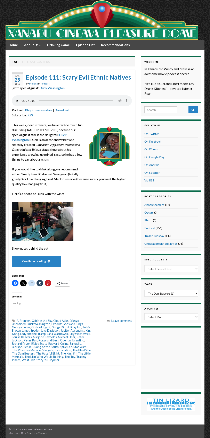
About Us (32, 45)
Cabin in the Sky (42, 320)
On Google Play (154, 157)
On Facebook (152, 141)
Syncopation (63, 350)
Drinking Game (58, 45)
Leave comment (121, 320)
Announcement (154, 204)
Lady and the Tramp (33, 334)
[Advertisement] (171, 357)
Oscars (149, 212)
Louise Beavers (22, 337)
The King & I (68, 353)
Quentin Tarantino (72, 340)
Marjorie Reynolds (45, 337)
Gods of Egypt (40, 327)
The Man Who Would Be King (43, 356)
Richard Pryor (21, 343)
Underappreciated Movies (161, 243)
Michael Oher (66, 337)
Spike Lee (66, 347)
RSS (30, 115)
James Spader (31, 330)
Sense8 (28, 347)
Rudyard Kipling (58, 343)
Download (62, 110)
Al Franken (24, 320)
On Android (151, 165)
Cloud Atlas (60, 320)
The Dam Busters (23, 353)
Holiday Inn (74, 327)
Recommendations (115, 45)
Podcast (45, 83)
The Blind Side (81, 350)
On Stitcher (152, 172)
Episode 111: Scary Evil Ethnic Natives (78, 77)
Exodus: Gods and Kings (67, 324)
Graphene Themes (37, 433)
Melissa (33, 83)
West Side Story (32, 360)
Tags (148, 284)
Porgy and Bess (48, 340)
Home (13, 45)
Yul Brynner (51, 360)
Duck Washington (52, 88)
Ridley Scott (39, 343)
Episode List (85, 45)
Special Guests (156, 259)
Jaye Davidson (50, 330)
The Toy (69, 356)
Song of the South (46, 347)
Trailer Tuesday (154, 236)
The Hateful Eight (47, 353)
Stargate (48, 350)
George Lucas (21, 327)
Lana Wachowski (57, 334)
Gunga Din (58, 327)
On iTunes (151, 149)
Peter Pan (30, 340)
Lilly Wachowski (80, 334)
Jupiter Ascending (72, 330)
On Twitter (151, 133)
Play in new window (38, 110)
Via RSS (149, 180)
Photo (148, 220)
